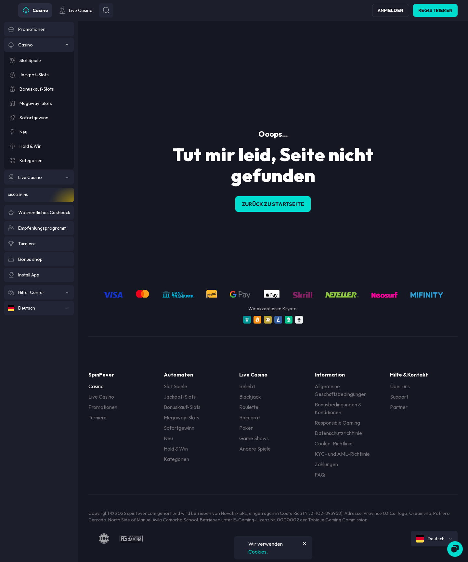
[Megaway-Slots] (39, 103)
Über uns (400, 386)
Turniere (97, 417)
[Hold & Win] (39, 146)
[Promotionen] (39, 29)
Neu (168, 438)
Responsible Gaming (337, 422)
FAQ (320, 474)
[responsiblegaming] (131, 538)
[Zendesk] (455, 549)
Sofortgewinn (179, 428)
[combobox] (434, 538)
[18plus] (104, 538)
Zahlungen (326, 464)
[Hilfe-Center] (39, 292)
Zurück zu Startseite (273, 204)
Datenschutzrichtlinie (338, 433)
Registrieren (435, 10)
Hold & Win (176, 448)
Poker (246, 428)
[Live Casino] (39, 177)
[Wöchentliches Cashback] (39, 212)
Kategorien (176, 459)
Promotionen (102, 407)
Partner (399, 407)
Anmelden (391, 10)
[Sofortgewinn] (39, 117)
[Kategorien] (39, 160)
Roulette (248, 407)
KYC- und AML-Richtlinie (342, 454)
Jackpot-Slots (180, 396)
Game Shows (254, 438)
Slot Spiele (175, 386)
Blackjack (250, 396)
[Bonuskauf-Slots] (39, 89)
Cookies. (258, 551)
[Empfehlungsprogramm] (39, 228)
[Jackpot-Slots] (39, 75)
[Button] (106, 10)
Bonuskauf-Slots (182, 407)
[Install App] (39, 275)
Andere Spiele (255, 448)
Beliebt (247, 386)
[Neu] (39, 132)
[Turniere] (39, 243)
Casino (96, 386)
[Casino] (39, 45)
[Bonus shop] (39, 259)
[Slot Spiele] (39, 60)
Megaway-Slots (181, 417)
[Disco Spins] (39, 195)
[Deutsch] (39, 308)
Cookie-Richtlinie (334, 443)
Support (399, 396)
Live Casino (101, 396)
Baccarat (249, 417)
